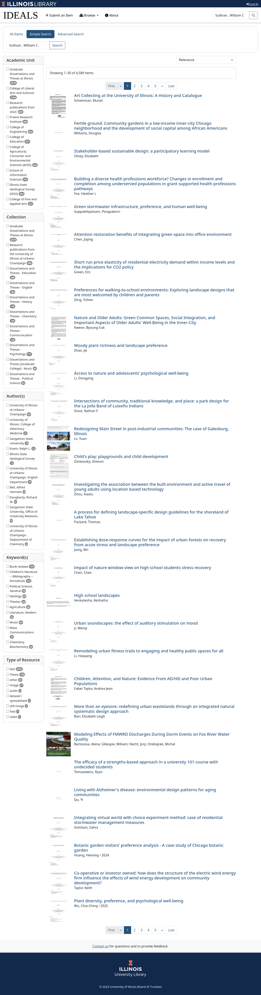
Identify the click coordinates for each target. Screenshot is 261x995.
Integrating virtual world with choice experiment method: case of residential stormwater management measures (148, 820)
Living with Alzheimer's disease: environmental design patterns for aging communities (145, 792)
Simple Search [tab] (40, 34)
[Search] (231, 15)
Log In (252, 4)
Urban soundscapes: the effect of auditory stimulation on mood (136, 623)
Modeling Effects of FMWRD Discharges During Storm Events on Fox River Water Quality (152, 736)
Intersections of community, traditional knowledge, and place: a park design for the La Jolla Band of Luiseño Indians (151, 403)
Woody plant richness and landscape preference (120, 345)
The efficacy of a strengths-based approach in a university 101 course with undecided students (146, 764)
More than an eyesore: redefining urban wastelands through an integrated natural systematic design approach (154, 709)
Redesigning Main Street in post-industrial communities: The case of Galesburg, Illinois (151, 431)
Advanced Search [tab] (71, 34)
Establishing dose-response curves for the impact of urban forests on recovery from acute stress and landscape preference (150, 542)
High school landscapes (97, 595)
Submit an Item (59, 15)
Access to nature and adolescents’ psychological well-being (131, 373)
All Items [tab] (16, 34)
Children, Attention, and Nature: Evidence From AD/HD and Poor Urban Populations (143, 681)
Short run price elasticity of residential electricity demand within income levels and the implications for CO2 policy (154, 264)
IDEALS (20, 15)
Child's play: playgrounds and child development (121, 456)
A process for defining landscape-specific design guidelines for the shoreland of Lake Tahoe (151, 514)
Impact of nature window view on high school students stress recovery (142, 567)
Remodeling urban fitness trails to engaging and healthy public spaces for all (148, 651)
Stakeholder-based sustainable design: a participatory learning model (141, 151)
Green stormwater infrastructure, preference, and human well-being (140, 206)
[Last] (171, 86)
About (111, 15)
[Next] (162, 86)
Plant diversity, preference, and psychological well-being (128, 901)
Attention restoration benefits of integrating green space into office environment (153, 234)
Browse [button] (88, 15)
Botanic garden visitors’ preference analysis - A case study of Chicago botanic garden (148, 847)
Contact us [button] (100, 946)
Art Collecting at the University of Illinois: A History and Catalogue (138, 95)
